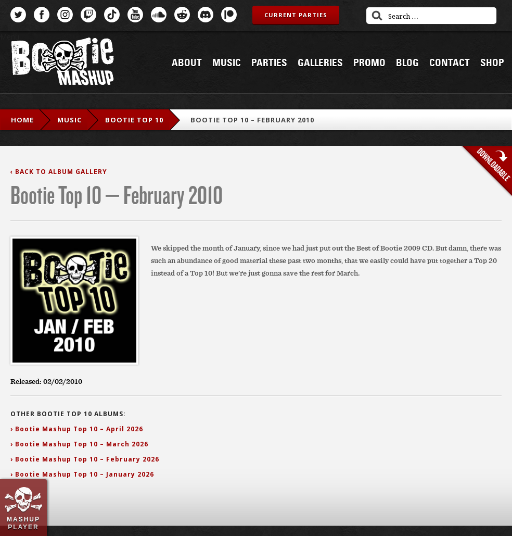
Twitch (88, 14)
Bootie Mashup (62, 63)
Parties (269, 63)
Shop (492, 63)
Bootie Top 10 (134, 119)
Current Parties (295, 15)
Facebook (41, 14)
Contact (449, 63)
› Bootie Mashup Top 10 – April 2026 (76, 429)
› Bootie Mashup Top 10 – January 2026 (82, 474)
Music (226, 63)
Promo (369, 63)
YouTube (135, 14)
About (187, 63)
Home (22, 119)
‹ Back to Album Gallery (58, 171)
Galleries (320, 63)
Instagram (65, 14)
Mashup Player (23, 523)
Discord (205, 14)
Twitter (18, 14)
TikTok (112, 14)
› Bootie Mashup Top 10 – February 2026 (84, 459)
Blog (407, 63)
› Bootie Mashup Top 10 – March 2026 (79, 444)
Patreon (229, 14)
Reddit (182, 14)
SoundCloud (159, 14)
